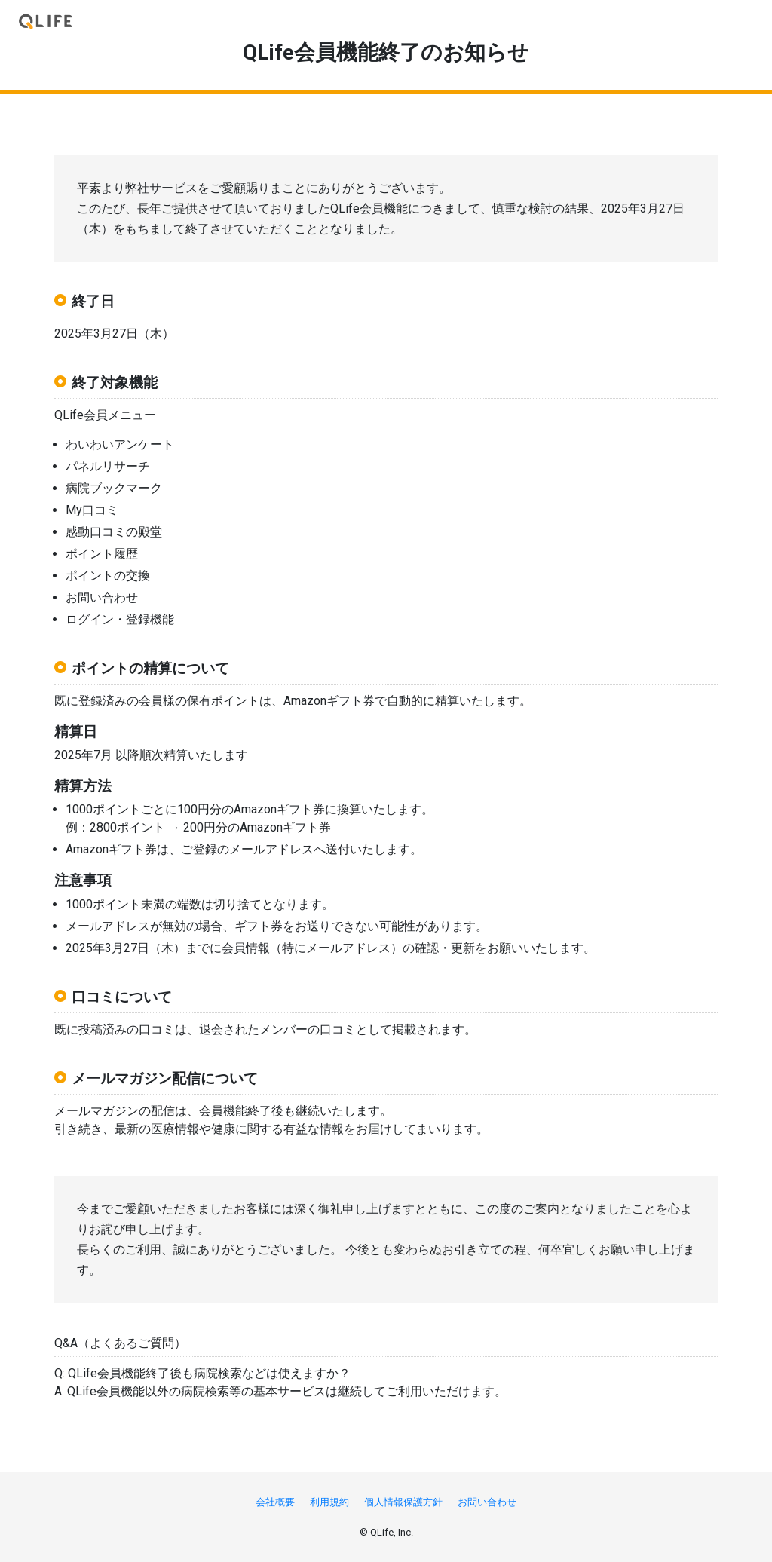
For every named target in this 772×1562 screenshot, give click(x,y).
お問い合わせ (487, 1502)
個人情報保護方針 (403, 1502)
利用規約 (329, 1502)
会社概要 (275, 1502)
